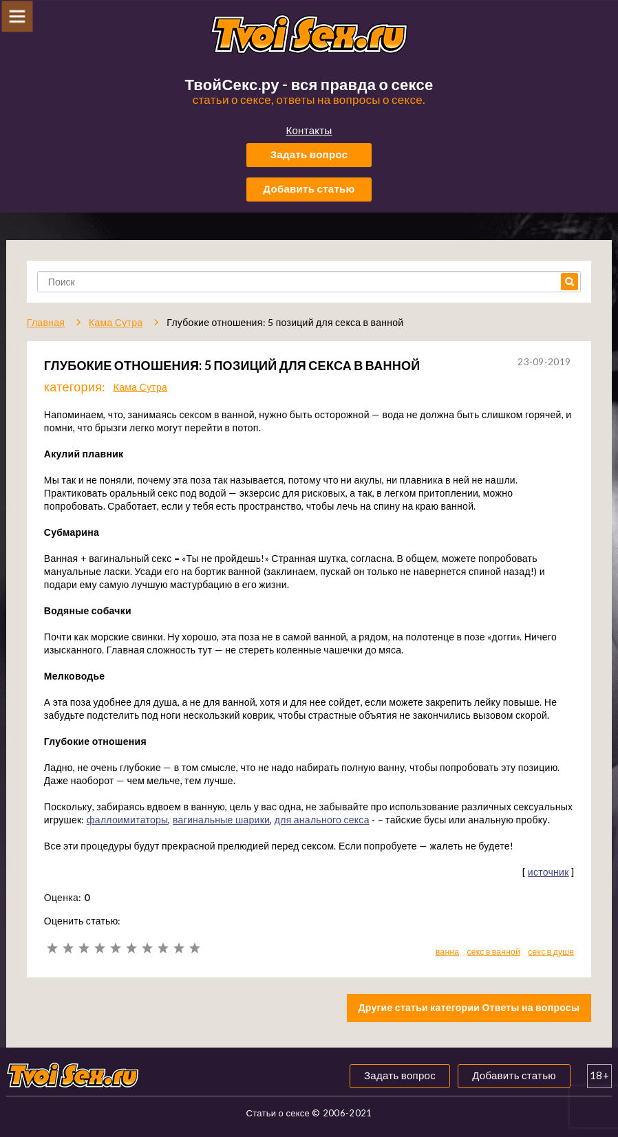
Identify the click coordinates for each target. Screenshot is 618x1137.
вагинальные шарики (221, 819)
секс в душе (551, 951)
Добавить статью (308, 188)
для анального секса (322, 819)
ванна (447, 951)
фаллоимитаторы (127, 819)
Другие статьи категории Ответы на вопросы (469, 1007)
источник (548, 872)
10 (194, 948)
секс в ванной (493, 951)
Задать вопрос (309, 154)
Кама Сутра (140, 387)
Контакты (309, 130)
